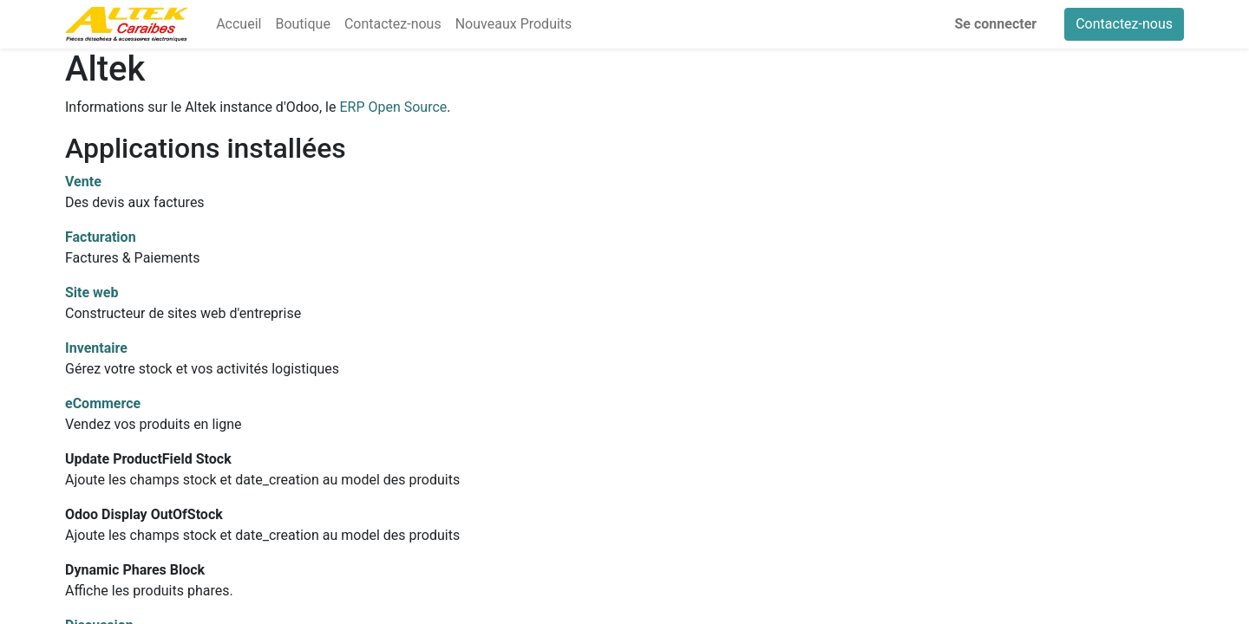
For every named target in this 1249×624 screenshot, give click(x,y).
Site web (92, 292)
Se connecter (996, 24)
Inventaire (96, 348)
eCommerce (103, 403)
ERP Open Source (393, 107)
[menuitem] (238, 24)
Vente (83, 181)
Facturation (100, 237)
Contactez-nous (1124, 24)
